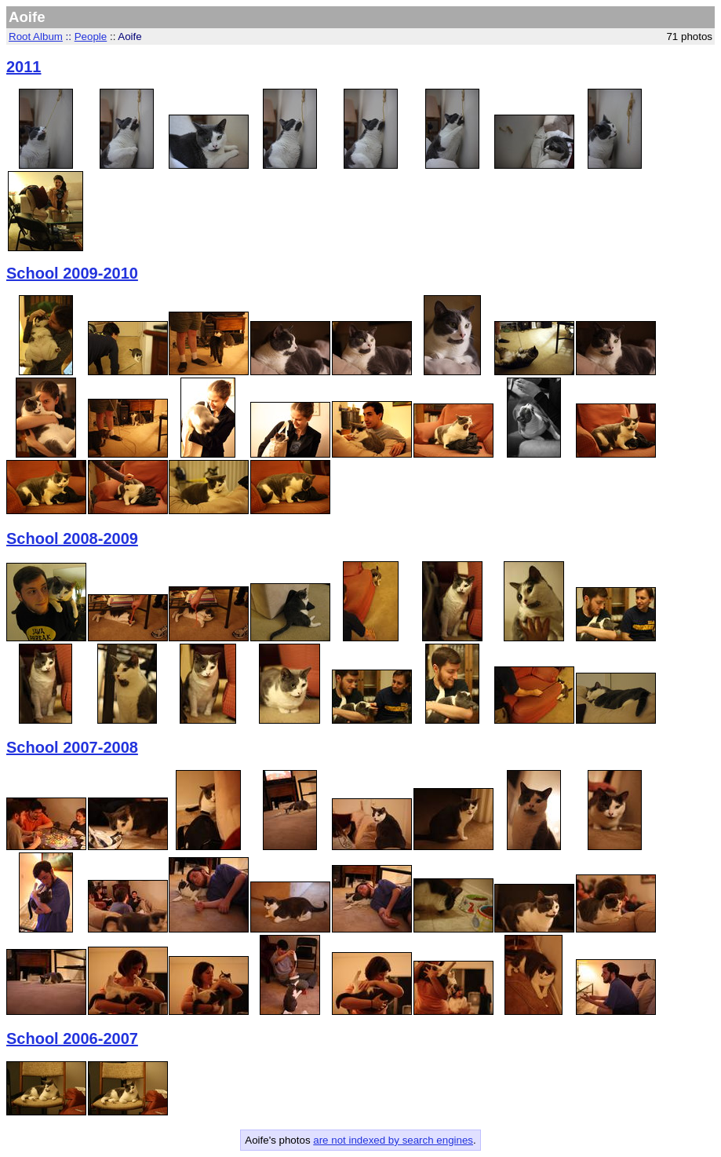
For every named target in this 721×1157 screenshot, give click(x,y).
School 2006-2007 (72, 1038)
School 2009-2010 (72, 273)
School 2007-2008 (72, 747)
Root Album (36, 36)
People (91, 36)
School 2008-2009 (72, 538)
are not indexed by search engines (393, 1140)
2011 (24, 66)
